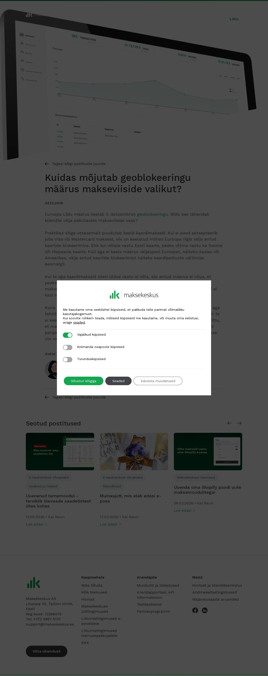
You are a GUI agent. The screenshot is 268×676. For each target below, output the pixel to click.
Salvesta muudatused (158, 381)
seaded (79, 322)
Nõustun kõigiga (83, 381)
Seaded (118, 381)
